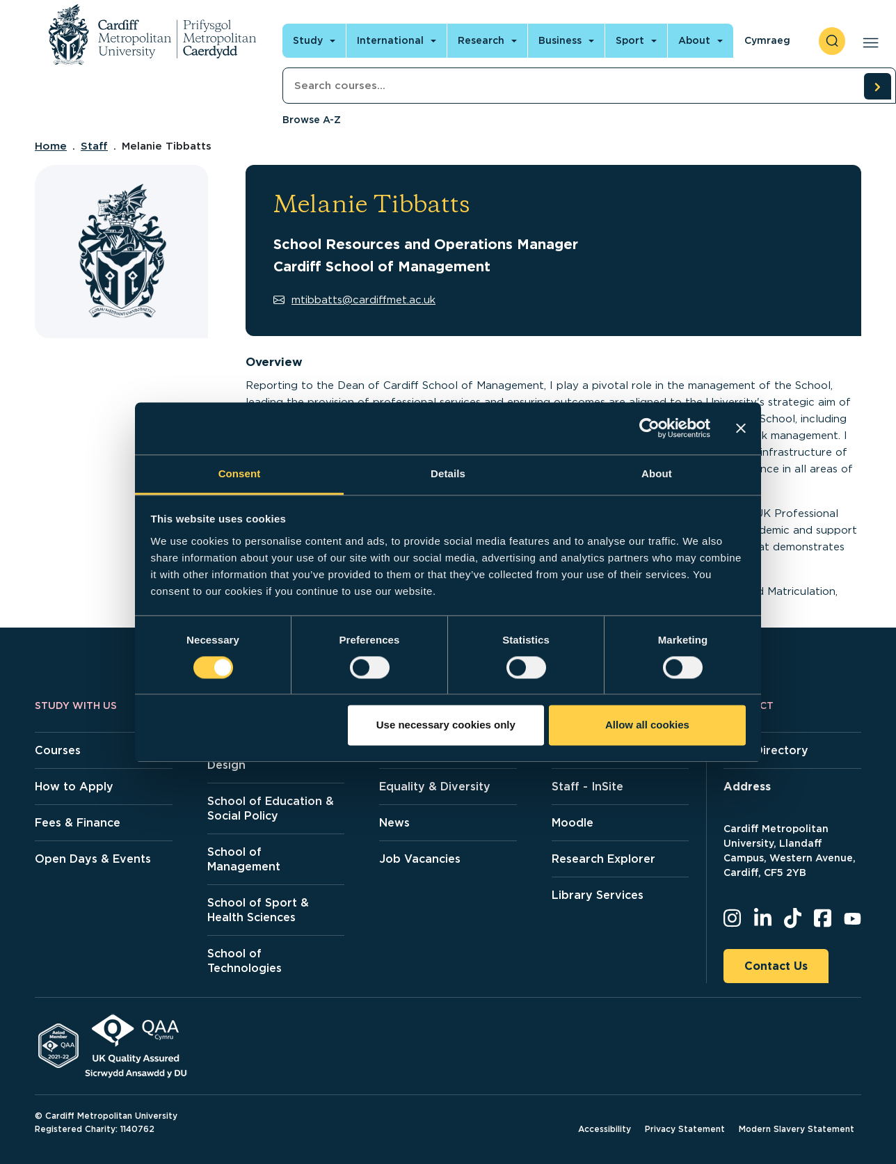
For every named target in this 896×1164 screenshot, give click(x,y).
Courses (58, 750)
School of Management (243, 859)
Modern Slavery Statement (796, 1129)
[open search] (832, 41)
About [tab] (656, 473)
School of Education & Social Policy (270, 808)
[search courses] (877, 86)
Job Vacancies (420, 859)
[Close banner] (741, 428)
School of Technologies (244, 961)
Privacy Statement (685, 1129)
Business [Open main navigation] (560, 40)
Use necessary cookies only (445, 725)
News (394, 822)
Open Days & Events (93, 859)
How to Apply (74, 786)
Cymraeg (767, 40)
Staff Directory (765, 750)
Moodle (572, 822)
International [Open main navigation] (390, 40)
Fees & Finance (77, 822)
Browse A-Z (311, 119)
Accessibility (604, 1129)
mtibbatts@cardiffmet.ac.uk (354, 300)
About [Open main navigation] (694, 40)
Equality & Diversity (434, 786)
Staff (94, 146)
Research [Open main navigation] (481, 40)
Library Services (597, 895)
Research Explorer (603, 859)
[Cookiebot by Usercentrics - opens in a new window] (649, 427)
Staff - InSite (587, 786)
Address (747, 786)
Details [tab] (448, 473)
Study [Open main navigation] (308, 40)
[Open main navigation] (868, 41)
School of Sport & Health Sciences (258, 910)
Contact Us (776, 966)
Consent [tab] (239, 473)
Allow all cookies (647, 725)
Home (51, 146)
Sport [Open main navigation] (630, 40)
